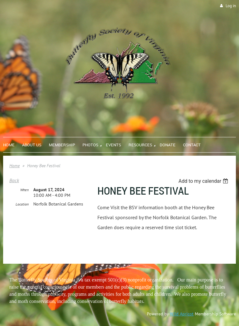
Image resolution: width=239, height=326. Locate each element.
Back (14, 180)
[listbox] (204, 181)
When (24, 189)
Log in (231, 5)
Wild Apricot (182, 314)
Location (22, 204)
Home (14, 165)
